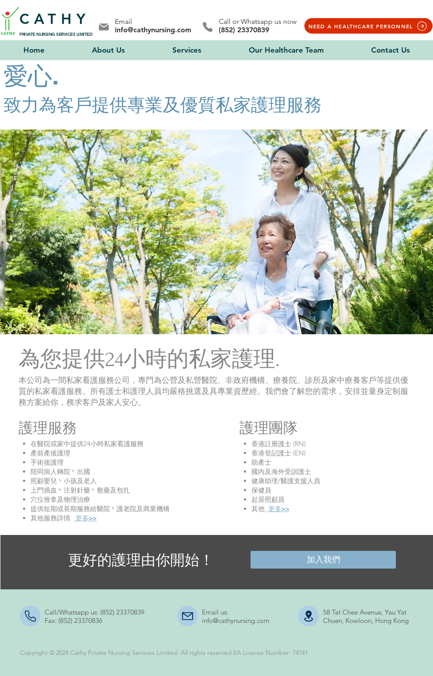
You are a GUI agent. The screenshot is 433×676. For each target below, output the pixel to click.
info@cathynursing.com (153, 30)
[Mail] (104, 27)
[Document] (308, 616)
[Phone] (207, 27)
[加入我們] (323, 560)
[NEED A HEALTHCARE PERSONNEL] (368, 26)
